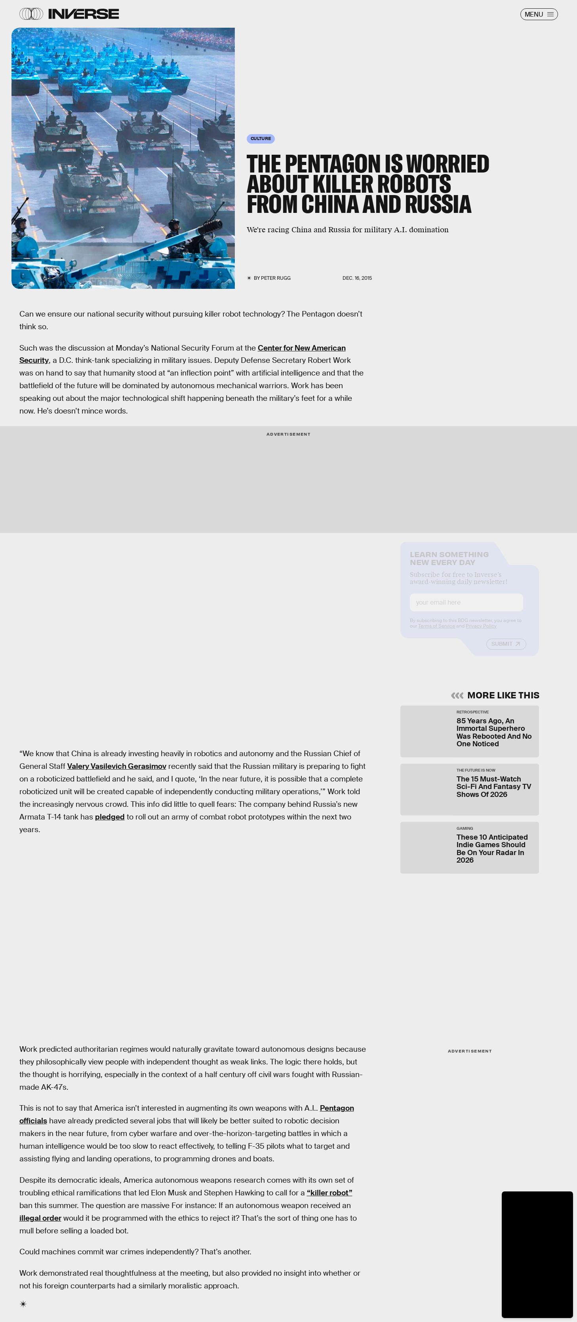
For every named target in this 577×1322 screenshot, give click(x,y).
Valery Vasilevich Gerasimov (116, 766)
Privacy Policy (481, 633)
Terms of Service (436, 633)
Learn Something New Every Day (449, 564)
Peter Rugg (276, 278)
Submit (501, 650)
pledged (110, 817)
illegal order (40, 1218)
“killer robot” (329, 1193)
